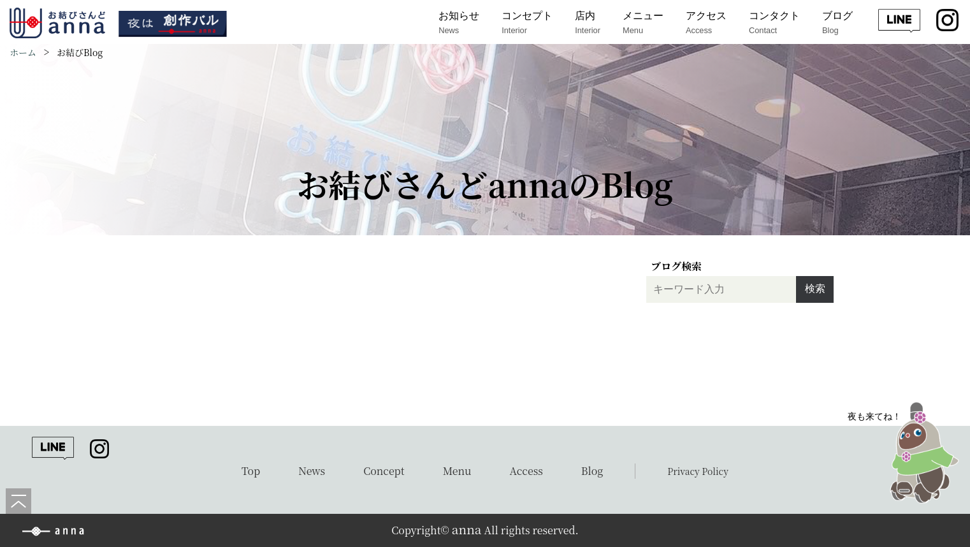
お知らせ (458, 23)
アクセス (706, 23)
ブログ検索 (676, 266)
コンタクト (774, 23)
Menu (457, 470)
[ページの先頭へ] (18, 501)
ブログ (837, 23)
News (311, 470)
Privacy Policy (697, 471)
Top (251, 470)
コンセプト (527, 23)
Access (526, 470)
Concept (383, 470)
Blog (592, 470)
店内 (587, 23)
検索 (815, 288)
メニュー (643, 23)
